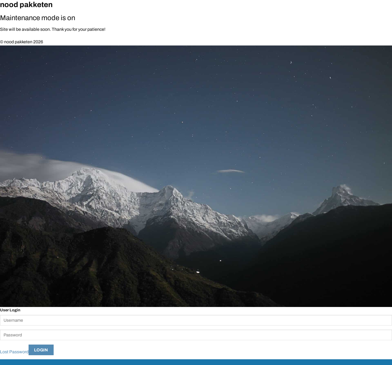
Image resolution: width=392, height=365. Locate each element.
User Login (10, 310)
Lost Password (14, 351)
